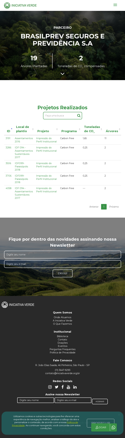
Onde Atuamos (62, 317)
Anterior (94, 206)
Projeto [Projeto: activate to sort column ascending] (43, 131)
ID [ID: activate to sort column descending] (8, 131)
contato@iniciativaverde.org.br (62, 373)
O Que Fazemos (62, 323)
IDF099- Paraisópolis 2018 (21, 166)
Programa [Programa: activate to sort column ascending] (69, 131)
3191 (8, 138)
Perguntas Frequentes (62, 349)
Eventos (62, 346)
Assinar (100, 401)
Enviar (62, 273)
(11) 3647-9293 (62, 370)
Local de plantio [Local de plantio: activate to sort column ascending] (22, 129)
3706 (8, 175)
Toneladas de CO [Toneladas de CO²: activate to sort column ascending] (92, 129)
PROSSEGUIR (100, 423)
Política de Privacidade (62, 352)
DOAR (100, 427)
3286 (8, 147)
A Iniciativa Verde (62, 320)
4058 (9, 188)
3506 (8, 163)
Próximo (114, 206)
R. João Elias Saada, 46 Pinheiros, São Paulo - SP (62, 365)
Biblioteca (62, 336)
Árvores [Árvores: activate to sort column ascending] (112, 131)
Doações (63, 342)
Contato (62, 339)
